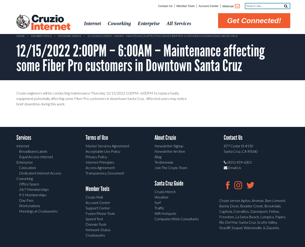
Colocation (27, 167)
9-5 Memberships (33, 195)
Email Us (232, 167)
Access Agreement (100, 167)
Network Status (69, 36)
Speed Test (94, 219)
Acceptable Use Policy (103, 151)
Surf (158, 202)
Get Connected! (254, 21)
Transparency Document (105, 173)
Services (23, 138)
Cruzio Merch (165, 191)
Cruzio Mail (94, 197)
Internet (22, 146)
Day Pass (26, 200)
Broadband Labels (33, 151)
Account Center (209, 6)
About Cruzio (165, 138)
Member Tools (186, 6)
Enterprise (24, 162)
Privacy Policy (96, 157)
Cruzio (50, 23)
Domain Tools (96, 224)
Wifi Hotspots (165, 213)
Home (20, 36)
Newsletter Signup (169, 146)
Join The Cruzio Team (171, 167)
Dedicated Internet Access (40, 173)
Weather (162, 197)
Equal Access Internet (36, 157)
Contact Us (165, 6)
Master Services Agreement (107, 146)
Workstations (29, 205)
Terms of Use (97, 138)
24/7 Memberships (34, 189)
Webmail (230, 7)
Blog (158, 157)
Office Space (29, 184)
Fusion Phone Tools (100, 213)
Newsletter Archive (170, 151)
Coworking (24, 178)
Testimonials (164, 162)
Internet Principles (100, 162)
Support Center (98, 208)
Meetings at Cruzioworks (38, 211)
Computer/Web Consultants (177, 219)
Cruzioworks (95, 235)
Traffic (159, 208)
